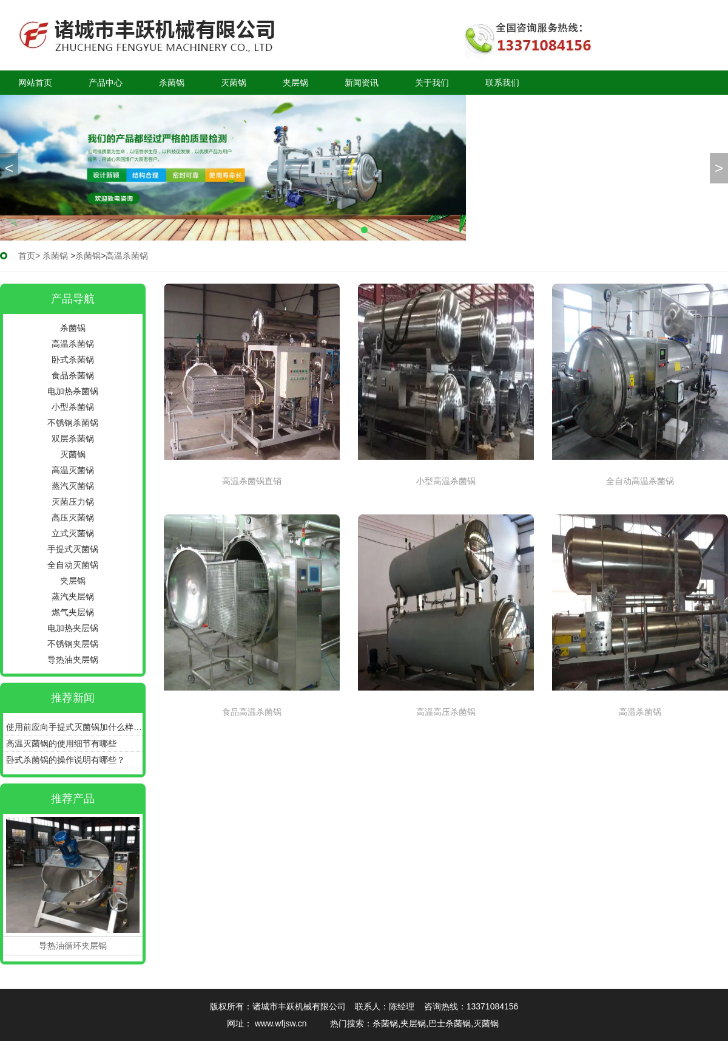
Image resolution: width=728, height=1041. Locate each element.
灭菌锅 (233, 82)
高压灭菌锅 (73, 517)
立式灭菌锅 (73, 533)
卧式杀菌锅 (73, 359)
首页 (26, 256)
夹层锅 (295, 82)
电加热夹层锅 (72, 628)
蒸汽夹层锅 (73, 596)
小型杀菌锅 (73, 407)
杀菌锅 (171, 82)
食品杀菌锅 (73, 375)
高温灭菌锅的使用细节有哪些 (61, 743)
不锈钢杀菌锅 (72, 423)
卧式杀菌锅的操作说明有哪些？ (65, 760)
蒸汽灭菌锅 (73, 486)
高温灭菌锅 (73, 470)
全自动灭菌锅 (72, 565)
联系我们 (502, 82)
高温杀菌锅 (73, 344)
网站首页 (35, 82)
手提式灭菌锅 (72, 549)
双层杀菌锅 (73, 438)
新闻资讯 (362, 82)
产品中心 (106, 82)
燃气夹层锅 (73, 612)
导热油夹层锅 (72, 659)
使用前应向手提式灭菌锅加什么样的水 (74, 727)
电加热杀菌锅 (72, 391)
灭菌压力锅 (73, 502)
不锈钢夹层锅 (72, 644)
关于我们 (432, 82)
